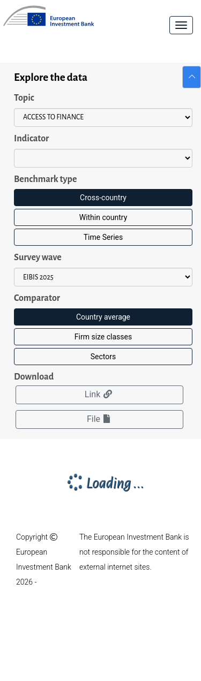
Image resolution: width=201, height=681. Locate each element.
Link (99, 394)
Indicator (31, 138)
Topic (24, 98)
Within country (103, 217)
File (99, 419)
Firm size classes (103, 336)
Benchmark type (45, 179)
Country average (103, 317)
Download (34, 377)
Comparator (37, 298)
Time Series (103, 237)
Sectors (103, 356)
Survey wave (38, 257)
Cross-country (103, 197)
